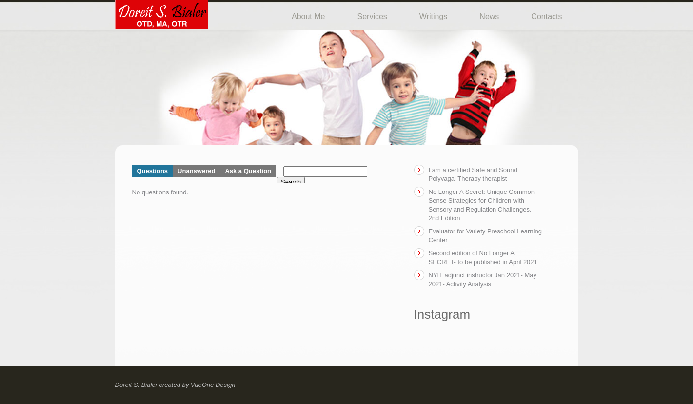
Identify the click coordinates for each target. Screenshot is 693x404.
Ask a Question (248, 170)
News (489, 16)
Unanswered (196, 170)
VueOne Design (213, 384)
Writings (433, 16)
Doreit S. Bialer (136, 384)
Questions (152, 170)
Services (372, 16)
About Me (308, 16)
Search (291, 182)
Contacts (546, 16)
